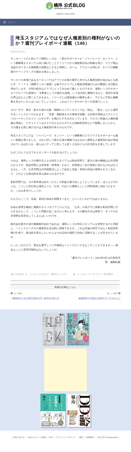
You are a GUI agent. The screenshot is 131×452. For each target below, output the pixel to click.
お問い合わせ (18, 437)
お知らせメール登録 (37, 437)
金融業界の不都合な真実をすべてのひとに (99, 298)
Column (19, 274)
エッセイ (82, 274)
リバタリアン (95, 274)
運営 (81, 437)
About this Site (65, 14)
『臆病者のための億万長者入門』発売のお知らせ (35, 298)
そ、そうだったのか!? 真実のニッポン (46, 274)
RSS (51, 437)
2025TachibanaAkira (108, 437)
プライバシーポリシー (66, 437)
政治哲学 (108, 274)
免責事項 (90, 437)
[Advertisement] (65, 369)
